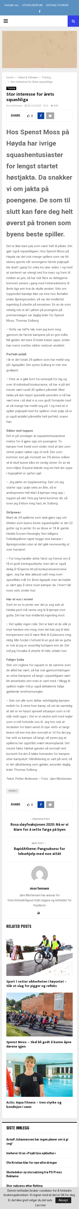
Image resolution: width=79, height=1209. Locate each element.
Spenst (12, 791)
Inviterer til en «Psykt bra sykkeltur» (31, 1153)
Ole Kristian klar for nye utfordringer (31, 1162)
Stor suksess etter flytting (24, 1185)
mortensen (16, 105)
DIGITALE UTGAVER (57, 5)
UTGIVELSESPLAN (32, 5)
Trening (11, 88)
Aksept (63, 1200)
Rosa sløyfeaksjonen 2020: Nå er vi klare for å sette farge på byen (39, 827)
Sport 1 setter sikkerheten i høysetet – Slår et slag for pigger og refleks (36, 984)
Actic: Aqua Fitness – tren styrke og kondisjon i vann (34, 1105)
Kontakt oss (12, 5)
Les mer (40, 1205)
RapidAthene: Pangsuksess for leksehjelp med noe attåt (39, 851)
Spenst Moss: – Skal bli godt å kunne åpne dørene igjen (38, 1044)
